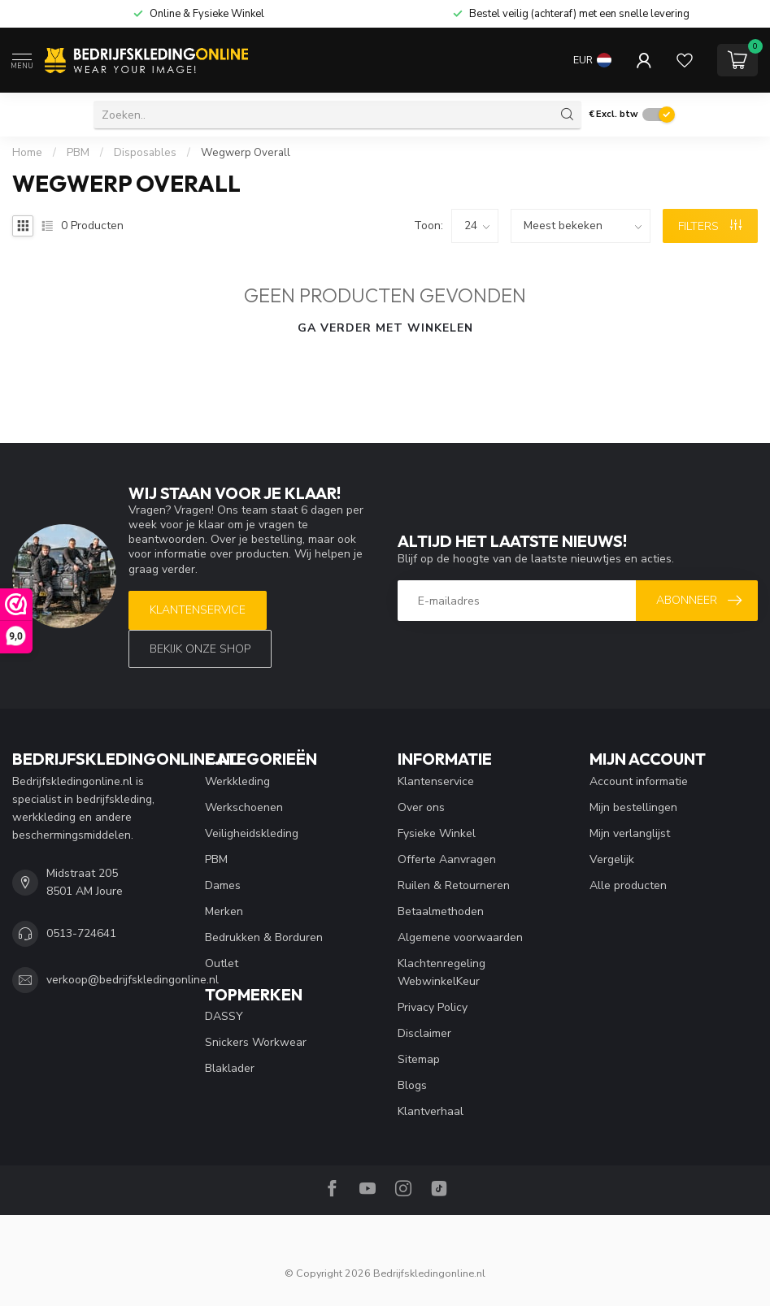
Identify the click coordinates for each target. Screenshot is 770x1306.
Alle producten (628, 885)
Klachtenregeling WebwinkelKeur (441, 972)
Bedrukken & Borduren (264, 937)
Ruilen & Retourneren (454, 885)
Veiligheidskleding (251, 833)
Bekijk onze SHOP (200, 649)
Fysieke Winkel (437, 833)
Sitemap (419, 1059)
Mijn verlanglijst (629, 833)
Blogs (412, 1085)
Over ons (421, 807)
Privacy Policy (433, 1007)
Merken (224, 911)
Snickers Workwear (256, 1042)
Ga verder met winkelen (385, 328)
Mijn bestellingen (633, 807)
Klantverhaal (430, 1111)
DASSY (224, 1016)
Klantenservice (198, 610)
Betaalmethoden (441, 911)
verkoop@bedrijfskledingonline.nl (132, 979)
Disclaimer (424, 1033)
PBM (78, 152)
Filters (710, 226)
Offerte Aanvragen (447, 859)
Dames (223, 885)
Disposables (145, 152)
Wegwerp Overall (245, 152)
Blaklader (229, 1068)
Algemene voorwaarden (460, 937)
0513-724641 (81, 933)
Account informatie (638, 781)
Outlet (221, 963)
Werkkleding (237, 781)
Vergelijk (611, 859)
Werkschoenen (244, 807)
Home (27, 152)
